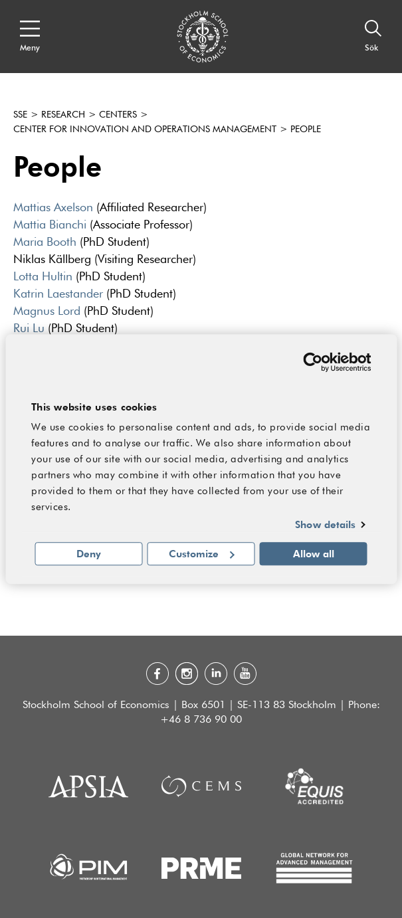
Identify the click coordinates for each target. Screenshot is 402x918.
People (305, 129)
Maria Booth (46, 242)
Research (63, 115)
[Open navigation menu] (30, 36)
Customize (202, 553)
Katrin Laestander (58, 294)
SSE (20, 115)
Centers (118, 115)
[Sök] (373, 36)
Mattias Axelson (53, 208)
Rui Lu (29, 329)
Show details (325, 524)
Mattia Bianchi (49, 225)
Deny (88, 553)
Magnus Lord (46, 312)
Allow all (313, 553)
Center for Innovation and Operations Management (144, 129)
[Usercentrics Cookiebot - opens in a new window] (312, 362)
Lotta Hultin (42, 277)
